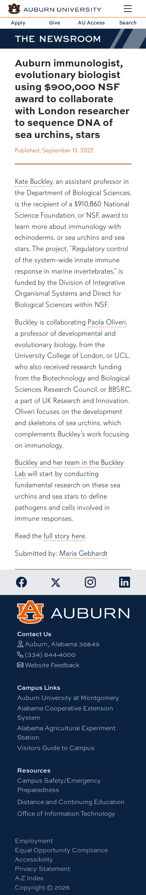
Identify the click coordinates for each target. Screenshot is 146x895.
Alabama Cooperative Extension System (65, 713)
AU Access (91, 22)
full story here (64, 536)
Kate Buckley (34, 181)
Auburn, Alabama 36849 (62, 644)
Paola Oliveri (107, 322)
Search (128, 22)
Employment (34, 841)
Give (54, 22)
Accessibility (34, 859)
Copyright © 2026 (42, 887)
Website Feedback (52, 665)
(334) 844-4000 (50, 655)
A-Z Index (29, 878)
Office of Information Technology (66, 814)
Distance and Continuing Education (71, 802)
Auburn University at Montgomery (68, 698)
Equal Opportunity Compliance (61, 850)
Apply (18, 22)
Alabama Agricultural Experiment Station (66, 732)
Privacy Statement (42, 869)
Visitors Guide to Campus (56, 748)
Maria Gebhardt (83, 553)
